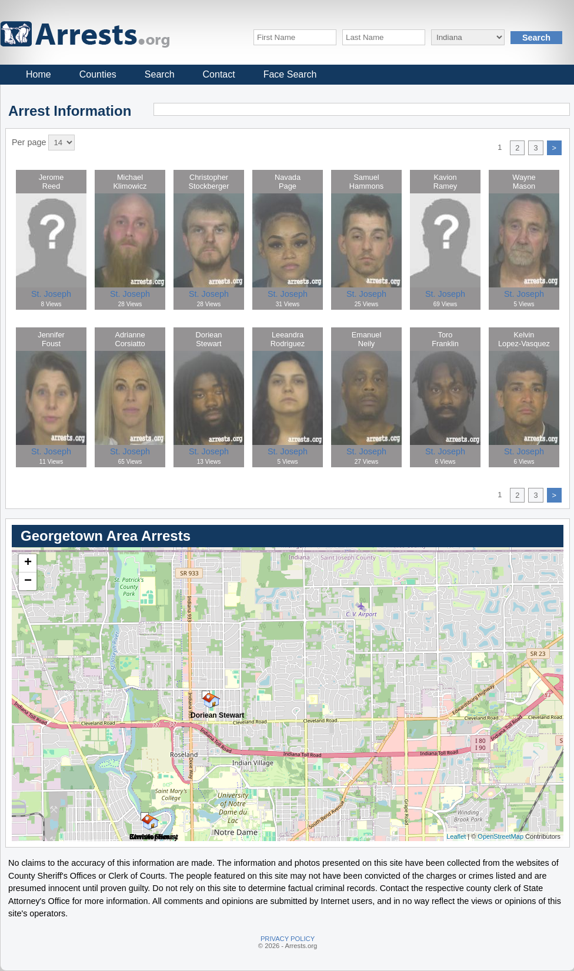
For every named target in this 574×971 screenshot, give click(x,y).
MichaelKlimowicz (130, 181)
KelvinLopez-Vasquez (524, 339)
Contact (219, 74)
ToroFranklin (445, 339)
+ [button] (28, 563)
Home (38, 74)
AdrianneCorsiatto (130, 339)
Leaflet (456, 836)
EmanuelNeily (367, 339)
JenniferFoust (51, 339)
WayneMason (523, 181)
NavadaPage (288, 181)
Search (160, 74)
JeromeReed (51, 181)
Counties (97, 74)
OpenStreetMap (500, 836)
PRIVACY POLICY (288, 938)
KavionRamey (445, 181)
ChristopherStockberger (209, 181)
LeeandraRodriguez (288, 339)
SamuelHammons (366, 181)
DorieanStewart (209, 339)
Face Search (290, 74)
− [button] (28, 581)
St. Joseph (51, 294)
